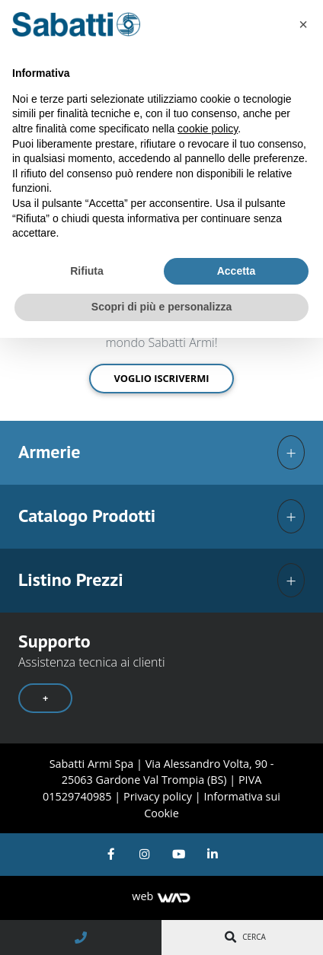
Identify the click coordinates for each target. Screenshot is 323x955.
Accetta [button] (236, 271)
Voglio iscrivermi (161, 378)
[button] (303, 24)
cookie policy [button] (207, 129)
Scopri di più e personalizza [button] (161, 307)
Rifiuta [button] (87, 271)
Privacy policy (159, 796)
